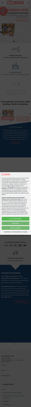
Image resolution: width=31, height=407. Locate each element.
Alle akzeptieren (15, 219)
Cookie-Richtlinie (7, 231)
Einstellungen (15, 228)
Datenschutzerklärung (17, 231)
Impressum (24, 231)
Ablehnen (15, 223)
